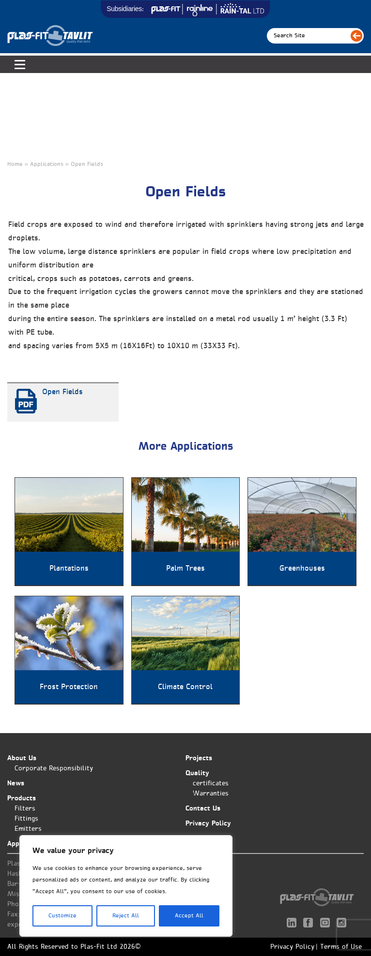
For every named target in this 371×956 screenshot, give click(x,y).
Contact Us (203, 808)
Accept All (189, 916)
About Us (21, 758)
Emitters (28, 829)
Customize (62, 916)
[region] (125, 886)
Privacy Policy (208, 823)
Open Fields (62, 392)
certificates (211, 783)
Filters (25, 808)
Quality (197, 773)
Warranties (211, 793)
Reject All (125, 916)
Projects (199, 758)
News (15, 783)
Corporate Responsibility (54, 768)
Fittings (26, 819)
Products (21, 798)
